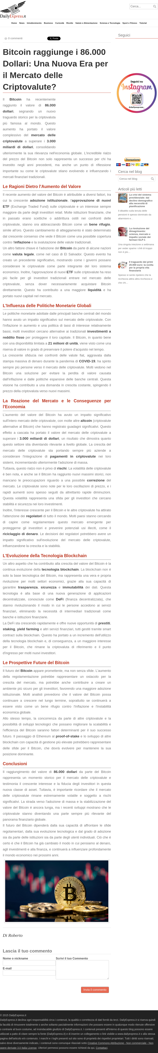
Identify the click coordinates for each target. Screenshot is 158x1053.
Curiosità (59, 23)
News (22, 23)
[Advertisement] (83, 119)
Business (48, 23)
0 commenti (15, 38)
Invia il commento (95, 989)
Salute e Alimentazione (86, 23)
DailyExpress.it (13, 9)
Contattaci (101, 1047)
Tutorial (143, 23)
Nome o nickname (15, 958)
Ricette (69, 23)
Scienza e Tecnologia (110, 23)
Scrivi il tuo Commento (72, 958)
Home (14, 23)
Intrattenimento (34, 23)
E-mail (7, 968)
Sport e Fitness (129, 23)
